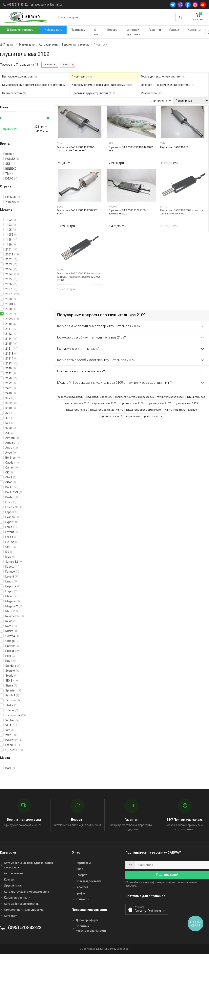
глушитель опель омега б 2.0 (143, 409)
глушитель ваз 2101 (104, 403)
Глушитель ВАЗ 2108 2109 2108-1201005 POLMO (127, 212)
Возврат (113, 30)
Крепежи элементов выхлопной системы (102, 84)
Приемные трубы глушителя (93, 93)
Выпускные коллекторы (19, 76)
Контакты (194, 30)
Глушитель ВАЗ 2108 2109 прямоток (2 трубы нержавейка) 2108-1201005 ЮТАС (78, 277)
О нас (96, 32)
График (174, 30)
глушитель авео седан (170, 396)
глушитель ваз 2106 (131, 403)
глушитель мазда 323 (99, 396)
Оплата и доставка (133, 32)
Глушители (82, 76)
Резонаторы (152, 93)
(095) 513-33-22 (17, 4)
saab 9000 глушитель (70, 396)
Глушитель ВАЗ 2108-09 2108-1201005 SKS (131, 149)
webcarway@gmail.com (50, 4)
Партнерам (78, 30)
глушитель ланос (76, 409)
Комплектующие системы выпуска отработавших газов (36, 84)
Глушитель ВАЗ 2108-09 (174, 147)
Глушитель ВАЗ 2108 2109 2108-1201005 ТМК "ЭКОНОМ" (76, 149)
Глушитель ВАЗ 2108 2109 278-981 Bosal (77, 212)
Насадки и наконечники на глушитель (168, 84)
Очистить (49, 64)
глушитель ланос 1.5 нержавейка (119, 416)
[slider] (48, 118)
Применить (10, 129)
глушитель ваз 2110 (77, 403)
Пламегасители (14, 93)
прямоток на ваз (153, 416)
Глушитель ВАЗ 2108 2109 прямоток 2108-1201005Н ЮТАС (182, 212)
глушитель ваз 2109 (186, 403)
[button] (146, 909)
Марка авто (53, 30)
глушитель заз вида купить (106, 409)
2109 (65, 64)
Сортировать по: (161, 100)
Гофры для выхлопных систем (164, 76)
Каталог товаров (20, 30)
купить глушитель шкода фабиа (134, 396)
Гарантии (155, 30)
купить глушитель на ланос (180, 409)
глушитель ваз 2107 (159, 403)
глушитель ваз (196, 396)
